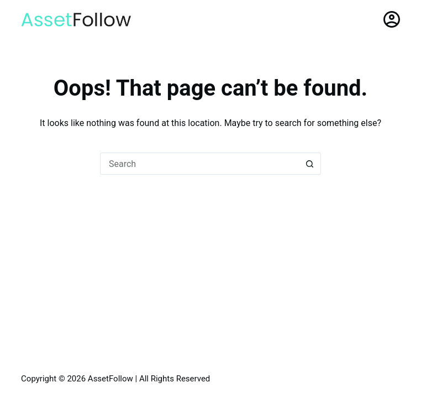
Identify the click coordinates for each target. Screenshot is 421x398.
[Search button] (310, 164)
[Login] (391, 19)
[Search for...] (199, 164)
